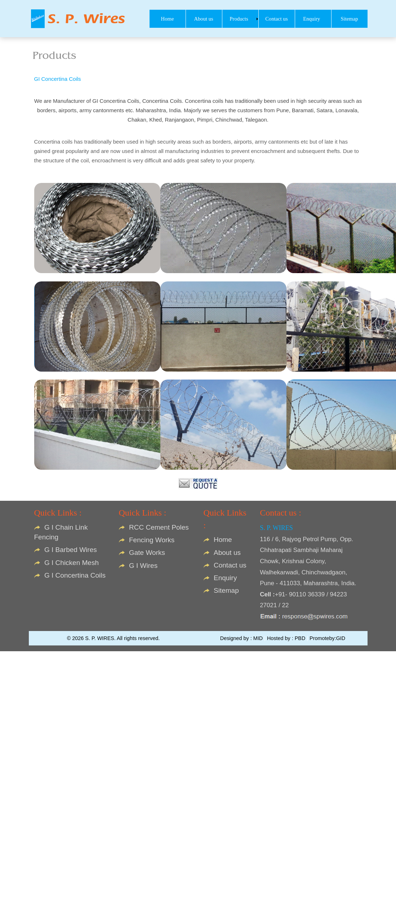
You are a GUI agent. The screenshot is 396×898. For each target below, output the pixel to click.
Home (223, 539)
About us (227, 552)
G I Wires (143, 565)
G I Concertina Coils (75, 575)
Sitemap (226, 590)
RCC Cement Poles (159, 527)
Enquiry (225, 578)
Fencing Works (151, 540)
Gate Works (147, 552)
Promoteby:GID (327, 638)
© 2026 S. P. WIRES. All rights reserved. (113, 638)
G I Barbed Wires (70, 549)
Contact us (230, 565)
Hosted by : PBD (287, 638)
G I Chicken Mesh (71, 562)
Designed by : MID (242, 638)
